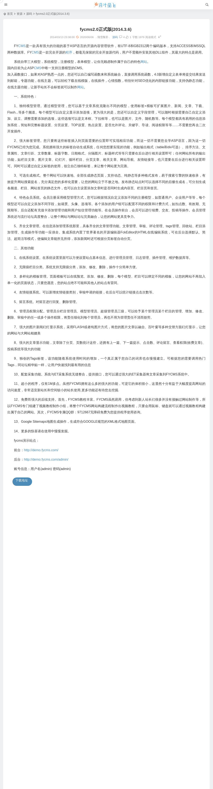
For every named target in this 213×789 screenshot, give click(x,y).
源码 (29, 13)
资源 (19, 13)
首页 (10, 13)
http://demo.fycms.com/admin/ (48, 467)
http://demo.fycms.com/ (43, 457)
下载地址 (22, 487)
